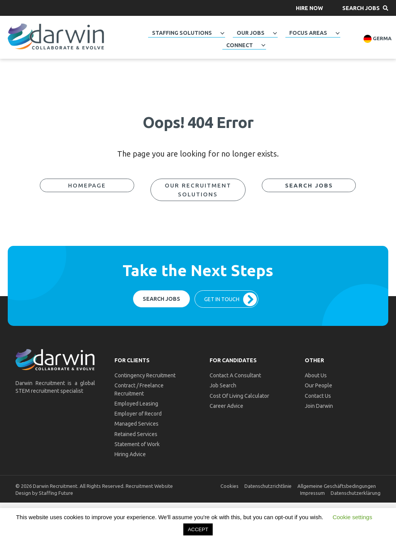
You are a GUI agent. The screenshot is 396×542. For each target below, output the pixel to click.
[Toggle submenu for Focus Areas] (337, 33)
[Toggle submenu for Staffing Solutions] (222, 33)
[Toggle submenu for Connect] (263, 45)
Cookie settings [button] (352, 517)
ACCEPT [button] (198, 529)
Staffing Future (56, 493)
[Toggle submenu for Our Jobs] (274, 33)
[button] (309, 8)
